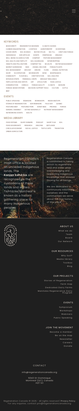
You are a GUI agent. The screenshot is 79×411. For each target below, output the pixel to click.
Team (69, 234)
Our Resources (62, 251)
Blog (69, 266)
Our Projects (63, 276)
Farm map (66, 284)
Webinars (66, 314)
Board (68, 237)
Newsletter (66, 339)
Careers (67, 342)
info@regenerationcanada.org (39, 372)
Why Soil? (66, 255)
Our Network (65, 241)
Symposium (65, 307)
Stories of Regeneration (58, 280)
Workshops (66, 310)
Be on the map (63, 335)
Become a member (61, 332)
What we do (65, 230)
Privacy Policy (68, 401)
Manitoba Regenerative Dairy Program (55, 292)
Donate (68, 346)
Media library (64, 259)
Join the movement (59, 327)
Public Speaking (63, 317)
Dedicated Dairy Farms (58, 287)
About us (66, 226)
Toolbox (67, 262)
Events (68, 302)
